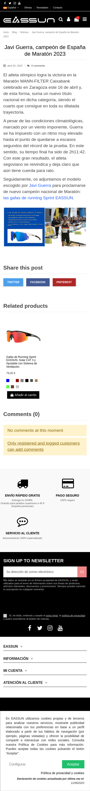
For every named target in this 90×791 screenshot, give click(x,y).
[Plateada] (22, 380)
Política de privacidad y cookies (62, 773)
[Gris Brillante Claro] (17, 386)
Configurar (17, 764)
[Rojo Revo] (17, 380)
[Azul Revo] (7, 380)
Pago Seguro (67, 495)
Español (11, 7)
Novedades (42, 7)
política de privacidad (73, 615)
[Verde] (7, 386)
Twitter (13, 282)
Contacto (57, 7)
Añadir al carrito (23, 395)
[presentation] (40, 602)
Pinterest (64, 282)
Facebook (38, 282)
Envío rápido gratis (22, 495)
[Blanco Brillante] (12, 380)
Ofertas (28, 7)
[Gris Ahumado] (31, 380)
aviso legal (52, 615)
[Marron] (12, 386)
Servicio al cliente (22, 533)
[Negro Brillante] (26, 380)
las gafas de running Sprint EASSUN (38, 197)
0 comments (38, 65)
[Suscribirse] (82, 571)
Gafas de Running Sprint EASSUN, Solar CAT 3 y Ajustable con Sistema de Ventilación (21, 361)
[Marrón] (36, 380)
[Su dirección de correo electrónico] (40, 571)
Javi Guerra (40, 185)
